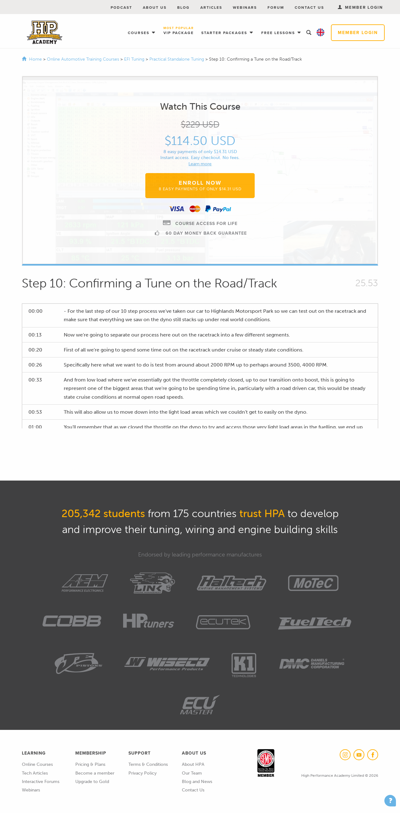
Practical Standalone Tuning (177, 59)
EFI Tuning (135, 59)
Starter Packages (225, 33)
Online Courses (37, 764)
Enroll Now (200, 185)
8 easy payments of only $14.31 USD (200, 151)
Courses (139, 33)
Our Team (192, 773)
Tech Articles (35, 773)
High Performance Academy (44, 32)
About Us (155, 7)
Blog (183, 7)
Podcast (121, 7)
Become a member (94, 773)
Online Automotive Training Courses (83, 59)
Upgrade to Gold (92, 781)
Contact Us (309, 7)
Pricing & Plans (90, 764)
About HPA (193, 764)
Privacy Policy (142, 773)
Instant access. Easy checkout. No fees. (200, 157)
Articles (211, 7)
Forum (276, 7)
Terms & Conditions (148, 764)
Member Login (358, 32)
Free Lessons (279, 33)
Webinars (245, 7)
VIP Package (178, 31)
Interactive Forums (40, 781)
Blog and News (197, 781)
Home (35, 59)
